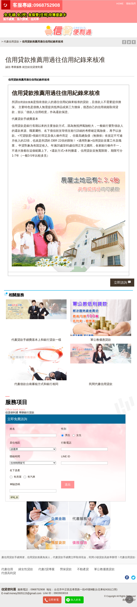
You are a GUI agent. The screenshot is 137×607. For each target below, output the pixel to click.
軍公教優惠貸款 (100, 339)
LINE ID (65, 456)
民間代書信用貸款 (100, 384)
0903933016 (61, 593)
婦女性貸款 (25, 569)
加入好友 (76, 599)
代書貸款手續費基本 (25, 118)
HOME (120, 3)
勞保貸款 (66, 569)
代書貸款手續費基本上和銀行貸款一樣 (36, 339)
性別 (63, 428)
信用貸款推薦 (25, 101)
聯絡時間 (15, 456)
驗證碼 (15, 484)
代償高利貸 (8, 573)
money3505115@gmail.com (25, 593)
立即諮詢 (120, 282)
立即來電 (53, 599)
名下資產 (15, 470)
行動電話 (66, 442)
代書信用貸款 (11, 41)
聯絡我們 (131, 3)
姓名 (12, 428)
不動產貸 (83, 569)
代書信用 (7, 569)
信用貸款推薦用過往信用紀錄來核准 (28, 79)
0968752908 (37, 589)
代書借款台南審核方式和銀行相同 (36, 384)
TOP (129, 599)
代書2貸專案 (46, 569)
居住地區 (15, 442)
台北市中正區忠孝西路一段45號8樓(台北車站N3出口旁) (85, 589)
